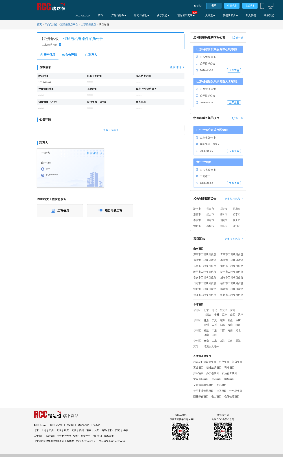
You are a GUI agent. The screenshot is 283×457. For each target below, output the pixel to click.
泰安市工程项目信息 (204, 277)
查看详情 (177, 67)
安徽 (206, 340)
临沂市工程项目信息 (231, 283)
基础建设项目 (213, 367)
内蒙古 (207, 314)
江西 (214, 334)
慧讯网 (70, 425)
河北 (214, 310)
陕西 (238, 324)
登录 (214, 5)
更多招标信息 (234, 199)
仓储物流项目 (232, 396)
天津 (240, 314)
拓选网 (96, 425)
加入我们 (251, 15)
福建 (206, 330)
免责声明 (85, 435)
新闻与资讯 (141, 15)
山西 (232, 314)
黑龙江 (223, 310)
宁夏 (214, 320)
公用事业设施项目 (203, 390)
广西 (222, 330)
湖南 (206, 334)
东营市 (197, 214)
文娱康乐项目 (200, 379)
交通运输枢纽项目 (203, 384)
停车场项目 (235, 390)
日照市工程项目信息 (204, 283)
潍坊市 (223, 214)
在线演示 (250, 5)
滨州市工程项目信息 (231, 294)
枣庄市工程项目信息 (231, 260)
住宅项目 (216, 379)
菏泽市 (223, 226)
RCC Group (40, 425)
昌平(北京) (107, 430)
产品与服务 (118, 15)
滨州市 (236, 226)
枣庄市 (236, 208)
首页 (100, 15)
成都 (125, 430)
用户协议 (97, 435)
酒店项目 (237, 361)
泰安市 (197, 220)
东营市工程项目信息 (204, 265)
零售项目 (229, 379)
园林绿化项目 (200, 396)
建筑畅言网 (83, 425)
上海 (222, 340)
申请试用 (232, 5)
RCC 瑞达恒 (56, 425)
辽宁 (224, 314)
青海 (222, 320)
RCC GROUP (82, 15)
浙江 (238, 340)
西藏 (222, 324)
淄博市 (223, 208)
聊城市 (210, 226)
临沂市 (236, 220)
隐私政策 (109, 435)
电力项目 (216, 396)
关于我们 (163, 15)
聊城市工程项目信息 (231, 289)
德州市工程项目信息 (204, 289)
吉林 (216, 314)
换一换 (237, 37)
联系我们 (269, 15)
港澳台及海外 (211, 346)
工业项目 (198, 367)
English (198, 5)
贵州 (206, 324)
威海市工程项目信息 (231, 277)
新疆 (230, 320)
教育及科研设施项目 (204, 361)
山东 (214, 340)
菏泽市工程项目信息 (204, 294)
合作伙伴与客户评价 (68, 435)
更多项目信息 (234, 239)
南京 (88, 430)
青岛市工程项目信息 (231, 254)
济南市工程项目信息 (204, 254)
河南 (232, 310)
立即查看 (234, 70)
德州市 (197, 226)
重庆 (238, 320)
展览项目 (221, 384)
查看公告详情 (110, 130)
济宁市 (236, 214)
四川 (214, 324)
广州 (51, 430)
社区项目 (221, 390)
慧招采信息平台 (69, 24)
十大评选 (209, 15)
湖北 (238, 330)
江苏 (230, 340)
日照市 (223, 220)
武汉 (73, 430)
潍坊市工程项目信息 (204, 271)
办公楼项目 (212, 373)
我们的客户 (230, 15)
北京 (206, 310)
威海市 (210, 220)
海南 (230, 330)
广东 (214, 330)
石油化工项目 (229, 373)
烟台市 (210, 214)
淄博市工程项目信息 (204, 260)
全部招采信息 (88, 24)
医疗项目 (224, 361)
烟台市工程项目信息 (231, 265)
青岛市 (210, 208)
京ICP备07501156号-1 (87, 441)
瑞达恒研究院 (186, 15)
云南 (230, 324)
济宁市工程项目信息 (231, 271)
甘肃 (206, 320)
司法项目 (229, 367)
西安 (117, 430)
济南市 (197, 208)
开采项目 (198, 373)
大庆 (96, 430)
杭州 (81, 430)
